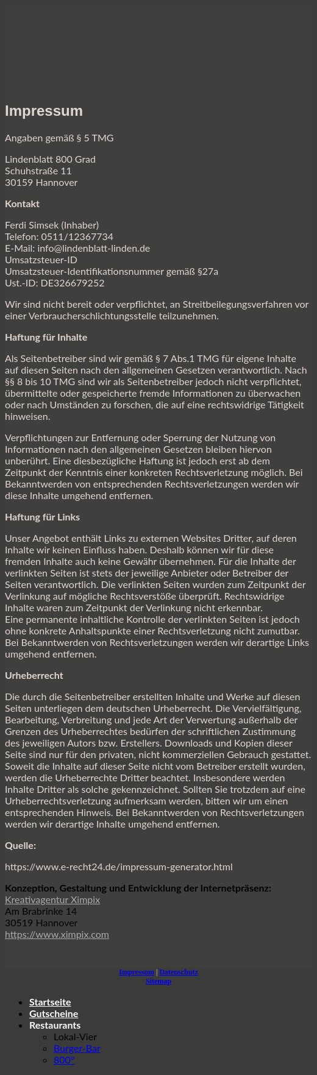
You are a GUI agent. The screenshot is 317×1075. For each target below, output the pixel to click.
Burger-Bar (77, 1048)
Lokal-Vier (75, 1036)
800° (64, 1059)
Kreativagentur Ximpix (52, 899)
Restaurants (54, 1025)
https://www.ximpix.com (57, 934)
